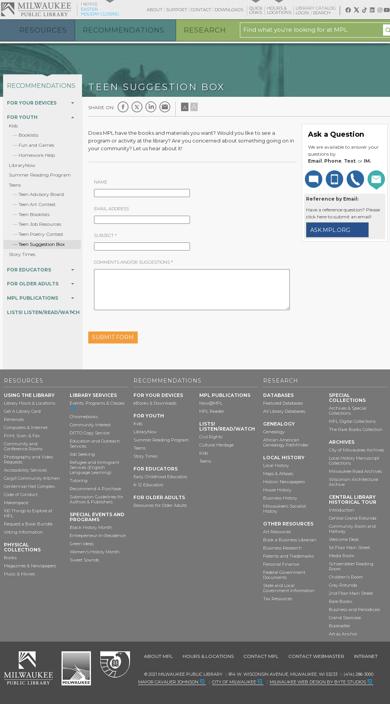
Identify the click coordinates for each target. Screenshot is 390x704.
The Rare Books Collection (356, 429)
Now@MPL (210, 403)
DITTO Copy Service (89, 433)
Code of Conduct (21, 494)
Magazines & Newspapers (30, 565)
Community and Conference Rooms (23, 446)
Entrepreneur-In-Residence (98, 535)
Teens (15, 185)
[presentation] (219, 334)
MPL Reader (211, 411)
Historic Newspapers (284, 481)
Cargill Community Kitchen (32, 478)
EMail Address (111, 208)
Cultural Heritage (216, 445)
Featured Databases (283, 403)
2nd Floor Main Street (351, 593)
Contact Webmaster (316, 656)
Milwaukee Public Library (36, 9)
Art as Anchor (343, 634)
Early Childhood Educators (160, 476)
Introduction (341, 510)
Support (176, 9)
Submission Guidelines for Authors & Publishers (96, 499)
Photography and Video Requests (28, 459)
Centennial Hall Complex (29, 486)
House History (277, 490)
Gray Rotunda (343, 585)
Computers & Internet (26, 427)
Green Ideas (82, 543)
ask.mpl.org (330, 230)
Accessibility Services (25, 470)
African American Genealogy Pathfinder (285, 442)
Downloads (229, 9)
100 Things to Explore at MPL (28, 513)
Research (205, 30)
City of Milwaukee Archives (356, 450)
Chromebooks (84, 416)
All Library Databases (284, 411)
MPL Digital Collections (352, 421)
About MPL (158, 656)
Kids (13, 126)
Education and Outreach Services (95, 443)
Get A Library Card (22, 411)
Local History (276, 465)
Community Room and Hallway (352, 529)
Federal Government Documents (284, 575)
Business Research (282, 548)
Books (10, 557)
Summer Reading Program (40, 175)
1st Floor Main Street (349, 547)
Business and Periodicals (354, 609)
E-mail (164, 106)
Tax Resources (277, 598)
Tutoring (78, 480)
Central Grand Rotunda (352, 518)
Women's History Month (95, 552)
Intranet (366, 656)
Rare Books (340, 601)
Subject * (105, 235)
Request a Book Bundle (28, 524)
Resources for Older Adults (160, 505)
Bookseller (339, 625)
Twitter (137, 106)
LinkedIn (150, 106)
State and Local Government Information (289, 588)
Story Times (22, 254)
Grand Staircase (345, 617)
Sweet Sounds (84, 560)
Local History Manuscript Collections (354, 460)
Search (322, 12)
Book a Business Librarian (289, 540)
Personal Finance (281, 564)
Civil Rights (210, 437)
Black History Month (91, 527)
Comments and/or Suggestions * (133, 262)
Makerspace (16, 502)
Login (303, 13)
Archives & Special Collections (347, 410)
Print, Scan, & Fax (22, 435)
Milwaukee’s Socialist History (284, 508)
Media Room (341, 555)
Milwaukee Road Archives (355, 471)
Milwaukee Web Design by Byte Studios (318, 682)
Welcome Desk (344, 539)
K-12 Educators (148, 485)
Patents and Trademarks (288, 556)
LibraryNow (22, 165)
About (154, 9)
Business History (280, 498)
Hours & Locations (208, 656)
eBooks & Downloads (154, 403)
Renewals (14, 419)
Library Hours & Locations (29, 403)
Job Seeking (82, 454)
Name (100, 182)
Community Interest (90, 425)
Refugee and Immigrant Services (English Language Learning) (94, 467)
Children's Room (346, 577)
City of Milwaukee (76, 668)
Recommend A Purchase (95, 488)
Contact (201, 9)
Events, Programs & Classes (97, 403)
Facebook (123, 106)
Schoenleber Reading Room (351, 566)
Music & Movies (19, 574)
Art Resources (277, 531)
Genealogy (274, 431)
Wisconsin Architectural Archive (353, 482)
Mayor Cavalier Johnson (168, 682)
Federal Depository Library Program (114, 664)
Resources (43, 30)
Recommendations (123, 30)
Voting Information (23, 532)
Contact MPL (261, 656)
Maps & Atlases (278, 473)
